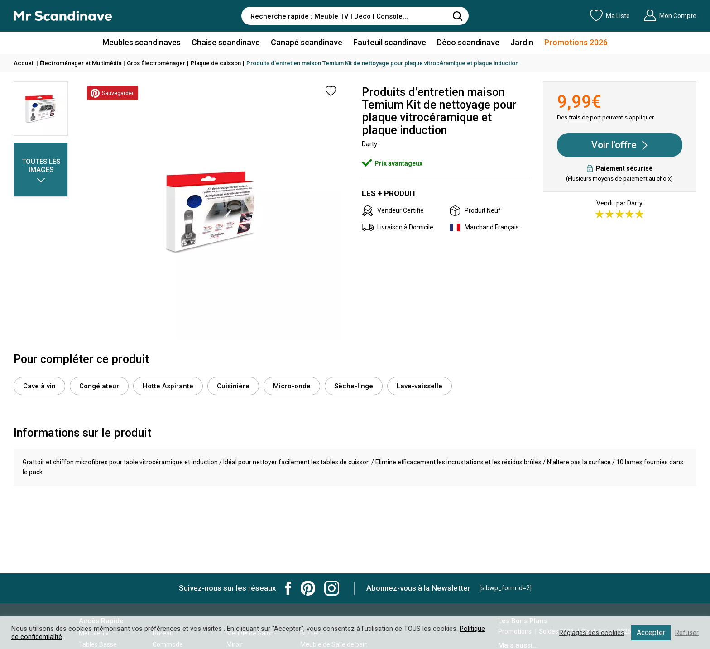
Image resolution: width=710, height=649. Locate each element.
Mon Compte (669, 15)
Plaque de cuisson (216, 63)
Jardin (521, 42)
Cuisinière (233, 386)
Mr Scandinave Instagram (331, 588)
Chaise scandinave (226, 42)
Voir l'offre (619, 145)
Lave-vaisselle (419, 386)
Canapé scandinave (306, 42)
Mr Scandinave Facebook (288, 588)
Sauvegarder (112, 93)
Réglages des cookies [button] (591, 633)
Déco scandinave (468, 42)
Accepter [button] (651, 632)
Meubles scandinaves (141, 42)
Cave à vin (39, 386)
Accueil (24, 63)
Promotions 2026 (576, 42)
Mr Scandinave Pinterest (308, 588)
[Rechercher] (457, 16)
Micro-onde (292, 386)
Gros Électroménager (156, 63)
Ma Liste (610, 15)
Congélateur (99, 386)
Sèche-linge (353, 386)
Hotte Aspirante (168, 386)
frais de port (585, 117)
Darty (635, 203)
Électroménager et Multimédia (80, 63)
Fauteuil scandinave (389, 42)
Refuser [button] (687, 633)
